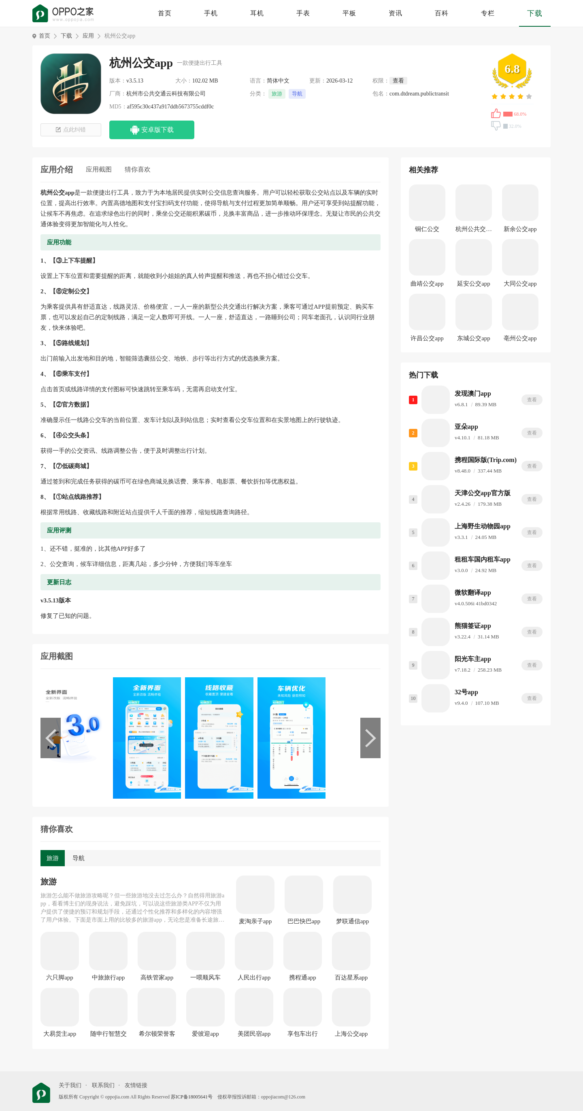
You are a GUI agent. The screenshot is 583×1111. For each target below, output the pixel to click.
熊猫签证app (473, 625)
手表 (303, 13)
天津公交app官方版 (483, 493)
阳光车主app (473, 658)
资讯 (395, 13)
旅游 (277, 94)
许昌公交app (427, 338)
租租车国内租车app (483, 559)
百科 (442, 13)
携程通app (302, 977)
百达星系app (351, 977)
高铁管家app (157, 977)
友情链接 (136, 1085)
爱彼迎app (205, 1033)
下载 (535, 13)
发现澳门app (473, 393)
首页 (165, 13)
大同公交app (520, 283)
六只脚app (59, 977)
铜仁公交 (427, 229)
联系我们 (103, 1085)
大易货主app (60, 1033)
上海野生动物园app (483, 526)
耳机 (257, 13)
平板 (349, 13)
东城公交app (473, 338)
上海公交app (351, 1033)
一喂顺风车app (205, 978)
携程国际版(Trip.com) (486, 459)
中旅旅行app (108, 977)
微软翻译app (473, 592)
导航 (297, 94)
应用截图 (99, 169)
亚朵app (466, 426)
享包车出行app (302, 1034)
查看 (532, 400)
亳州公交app (520, 338)
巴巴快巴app (304, 921)
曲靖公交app (427, 283)
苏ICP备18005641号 (192, 1097)
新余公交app (520, 229)
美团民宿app (254, 1033)
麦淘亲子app (255, 921)
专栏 (488, 13)
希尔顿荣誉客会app (157, 1034)
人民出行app (254, 977)
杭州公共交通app (473, 230)
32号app (466, 692)
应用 (88, 36)
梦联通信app (352, 921)
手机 (211, 13)
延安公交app (473, 283)
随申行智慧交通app (108, 1034)
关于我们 (70, 1085)
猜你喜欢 (138, 169)
